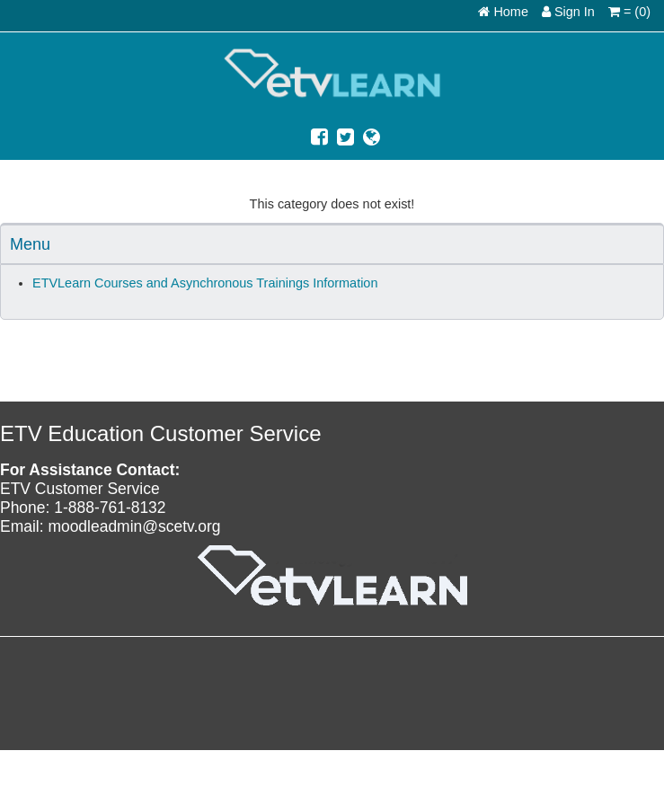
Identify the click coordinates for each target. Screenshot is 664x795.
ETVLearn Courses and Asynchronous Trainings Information (204, 283)
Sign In (568, 11)
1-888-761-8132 (109, 508)
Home (503, 11)
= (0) (629, 11)
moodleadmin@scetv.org (134, 526)
